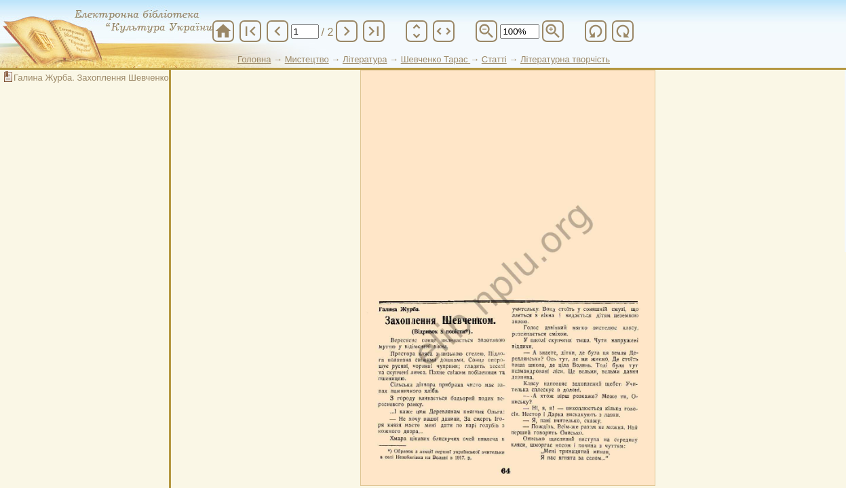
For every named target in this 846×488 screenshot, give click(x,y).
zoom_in (552, 31)
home (223, 31)
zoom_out (486, 31)
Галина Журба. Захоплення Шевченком (94, 78)
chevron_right (346, 31)
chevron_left (277, 31)
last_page (373, 31)
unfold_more (416, 31)
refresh (595, 31)
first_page (250, 31)
